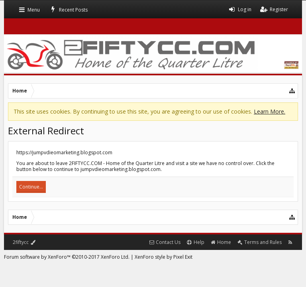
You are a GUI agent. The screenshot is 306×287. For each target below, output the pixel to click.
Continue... (31, 186)
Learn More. (269, 111)
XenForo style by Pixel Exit (163, 257)
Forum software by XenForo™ (66, 257)
